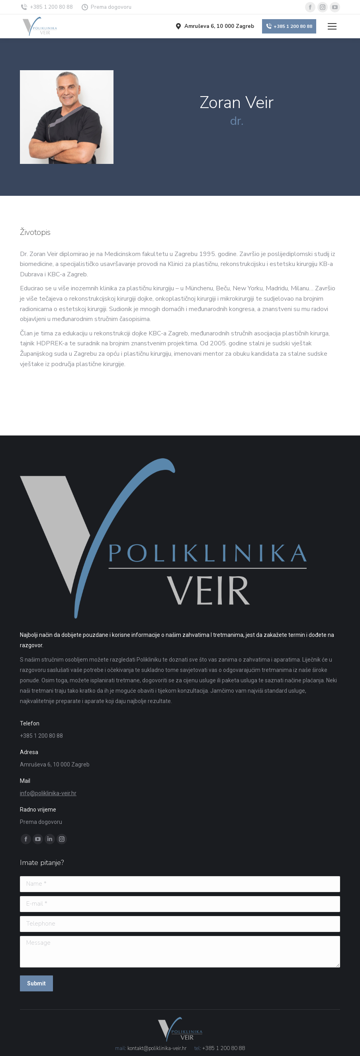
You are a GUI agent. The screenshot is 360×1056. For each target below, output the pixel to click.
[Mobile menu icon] (332, 26)
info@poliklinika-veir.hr (48, 793)
